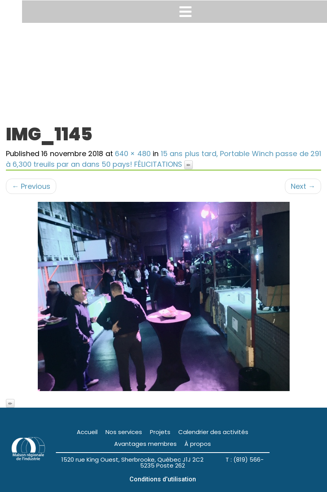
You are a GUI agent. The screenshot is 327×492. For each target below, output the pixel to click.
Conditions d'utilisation (162, 479)
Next (303, 186)
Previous (31, 186)
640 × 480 (133, 153)
